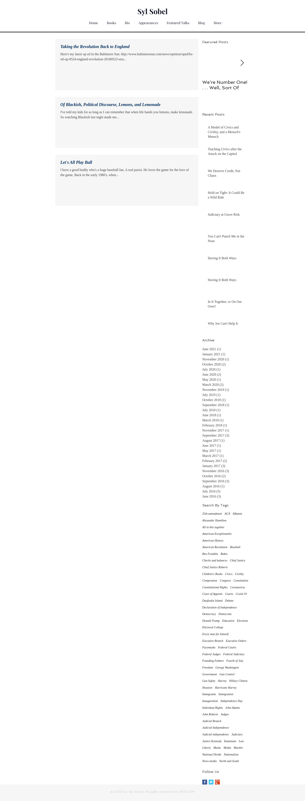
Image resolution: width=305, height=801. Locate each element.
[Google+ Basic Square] (217, 782)
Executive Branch (212, 640)
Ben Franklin (210, 554)
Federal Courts (227, 647)
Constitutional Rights (214, 587)
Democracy (209, 614)
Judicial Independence (215, 727)
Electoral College (212, 627)
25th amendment (212, 513)
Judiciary (237, 734)
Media (227, 747)
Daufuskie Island (212, 600)
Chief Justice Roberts (215, 567)
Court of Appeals (212, 594)
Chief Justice (237, 560)
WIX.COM (187, 791)
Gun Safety (208, 680)
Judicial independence (215, 734)
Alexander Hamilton (214, 520)
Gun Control (226, 674)
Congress (225, 580)
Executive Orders (236, 640)
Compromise (209, 580)
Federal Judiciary (234, 654)
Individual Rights (212, 707)
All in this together (213, 527)
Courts (229, 594)
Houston (207, 687)
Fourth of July (234, 660)
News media (209, 761)
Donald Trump (211, 620)
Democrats (225, 614)
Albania (237, 513)
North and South (229, 761)
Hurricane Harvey (226, 687)
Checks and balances (214, 560)
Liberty (206, 747)
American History (212, 540)
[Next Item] (242, 63)
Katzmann (230, 741)
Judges (224, 714)
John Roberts (210, 714)
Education (228, 620)
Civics (228, 574)
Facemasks (208, 647)
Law (241, 741)
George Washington (227, 667)
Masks (217, 747)
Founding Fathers (213, 660)
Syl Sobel (152, 11)
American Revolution (214, 547)
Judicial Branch (211, 721)
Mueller (238, 747)
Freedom (207, 667)
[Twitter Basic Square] (211, 782)
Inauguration (210, 701)
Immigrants (209, 694)
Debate (229, 600)
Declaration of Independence (219, 607)
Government (209, 674)
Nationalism (231, 754)
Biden (223, 554)
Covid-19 (241, 594)
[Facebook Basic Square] (204, 782)
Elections (242, 620)
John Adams (232, 707)
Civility (239, 574)
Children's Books (212, 574)
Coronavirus (237, 587)
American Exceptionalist (217, 533)
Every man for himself (215, 634)
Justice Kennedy (212, 741)
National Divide (211, 754)
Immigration (226, 694)
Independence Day (231, 701)
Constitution (240, 580)
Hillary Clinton (238, 680)
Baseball (235, 547)
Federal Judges (211, 654)
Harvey (222, 680)
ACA (227, 513)
